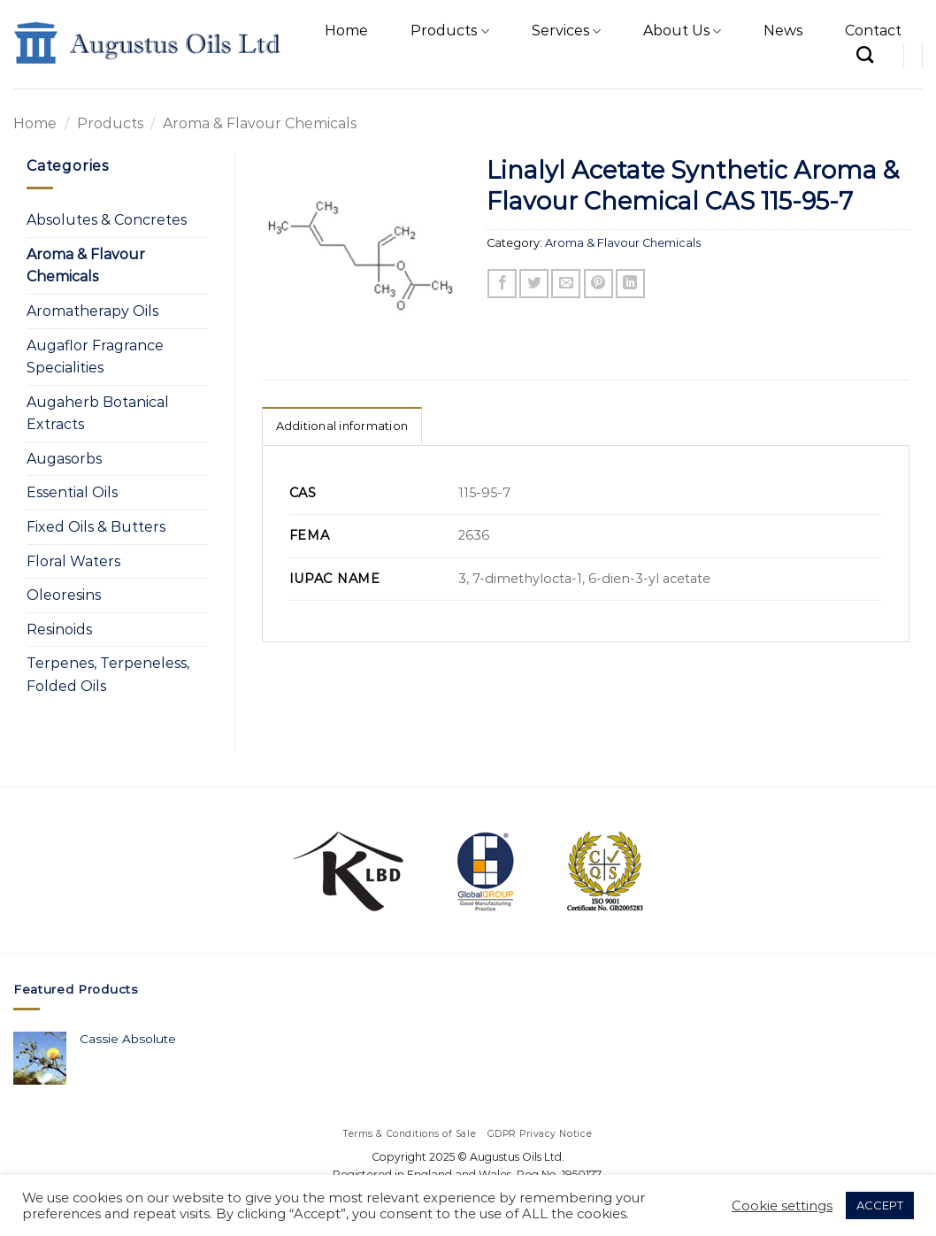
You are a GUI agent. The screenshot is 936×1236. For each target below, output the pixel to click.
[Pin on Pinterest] (598, 283)
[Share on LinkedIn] (630, 283)
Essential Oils (72, 492)
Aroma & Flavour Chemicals (260, 123)
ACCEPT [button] (879, 1205)
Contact (873, 30)
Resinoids (59, 629)
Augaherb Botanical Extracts (98, 414)
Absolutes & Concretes (107, 219)
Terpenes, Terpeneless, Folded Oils (108, 675)
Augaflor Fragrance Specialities (95, 357)
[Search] (865, 54)
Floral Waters (73, 561)
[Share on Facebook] (502, 283)
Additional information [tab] (342, 426)
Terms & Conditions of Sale (410, 1134)
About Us (682, 31)
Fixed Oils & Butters (96, 526)
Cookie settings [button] (782, 1206)
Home (346, 30)
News (782, 30)
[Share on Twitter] (534, 283)
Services (566, 31)
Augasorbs (64, 458)
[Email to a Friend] (565, 283)
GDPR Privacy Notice (540, 1134)
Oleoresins (64, 595)
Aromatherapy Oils (92, 311)
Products (449, 31)
